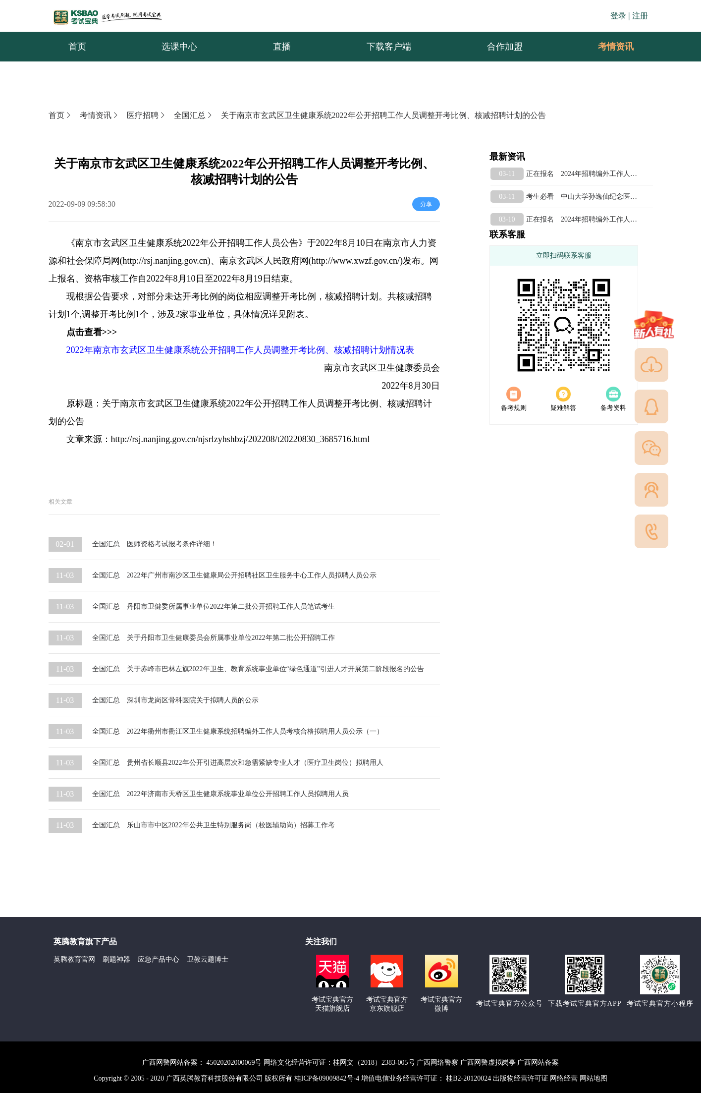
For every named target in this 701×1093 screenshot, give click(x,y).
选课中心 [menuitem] (179, 47)
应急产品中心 (158, 959)
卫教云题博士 (207, 959)
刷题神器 (116, 959)
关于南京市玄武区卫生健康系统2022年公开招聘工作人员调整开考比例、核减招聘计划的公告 (383, 115)
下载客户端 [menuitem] (389, 47)
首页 (60, 115)
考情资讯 (608, 47)
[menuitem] (615, 46)
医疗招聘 (146, 115)
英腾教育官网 (74, 959)
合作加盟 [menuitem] (505, 47)
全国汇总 (194, 115)
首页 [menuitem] (77, 47)
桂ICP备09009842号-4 (326, 1078)
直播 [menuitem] (282, 47)
